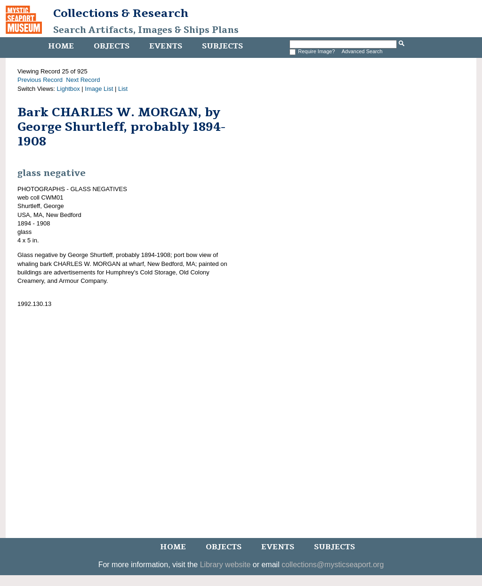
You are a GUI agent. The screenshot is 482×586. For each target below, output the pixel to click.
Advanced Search (362, 51)
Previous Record (40, 79)
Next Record (83, 79)
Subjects (222, 46)
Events (165, 46)
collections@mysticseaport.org (332, 565)
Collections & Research (120, 13)
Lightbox (68, 88)
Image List (99, 88)
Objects (111, 46)
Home (61, 46)
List (123, 88)
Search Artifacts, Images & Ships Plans (146, 30)
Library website (225, 565)
